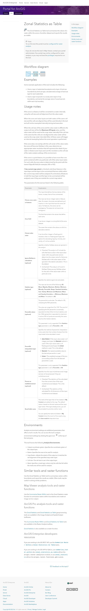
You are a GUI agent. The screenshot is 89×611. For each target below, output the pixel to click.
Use (11, 13)
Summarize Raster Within (38, 494)
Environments (76, 36)
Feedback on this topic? (60, 565)
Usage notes (75, 33)
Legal (44, 608)
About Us (48, 586)
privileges (51, 55)
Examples (75, 30)
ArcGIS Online (28, 586)
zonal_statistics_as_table (47, 552)
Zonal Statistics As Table (55, 522)
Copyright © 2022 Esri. (9, 608)
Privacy (29, 608)
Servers (26, 3)
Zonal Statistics (32, 512)
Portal (21, 3)
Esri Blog (48, 592)
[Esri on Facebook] (70, 588)
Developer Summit (51, 597)
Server (5, 592)
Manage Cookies (37, 608)
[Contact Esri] (76, 588)
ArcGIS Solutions (29, 600)
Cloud (41, 3)
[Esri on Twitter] (67, 588)
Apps (46, 3)
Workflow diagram (77, 28)
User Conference (50, 594)
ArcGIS (26, 594)
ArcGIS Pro (27, 589)
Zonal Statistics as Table (48, 512)
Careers (47, 589)
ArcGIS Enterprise (10, 3)
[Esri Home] (70, 582)
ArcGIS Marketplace (30, 603)
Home (6, 13)
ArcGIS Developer (29, 597)
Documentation (8, 603)
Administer (18, 13)
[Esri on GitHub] (73, 588)
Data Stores (34, 3)
